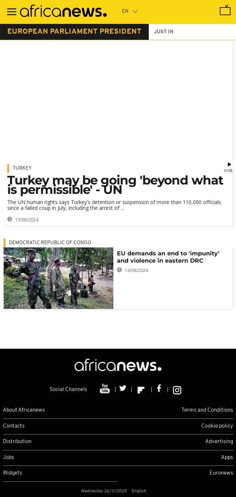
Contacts (14, 426)
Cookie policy (217, 426)
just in (163, 32)
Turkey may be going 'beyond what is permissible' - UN (115, 185)
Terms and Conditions (207, 410)
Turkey (22, 168)
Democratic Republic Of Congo (50, 243)
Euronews (221, 473)
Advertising (219, 442)
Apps (227, 457)
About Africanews (24, 410)
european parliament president (74, 31)
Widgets (12, 473)
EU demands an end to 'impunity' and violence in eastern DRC (168, 257)
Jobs (8, 457)
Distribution (17, 442)
